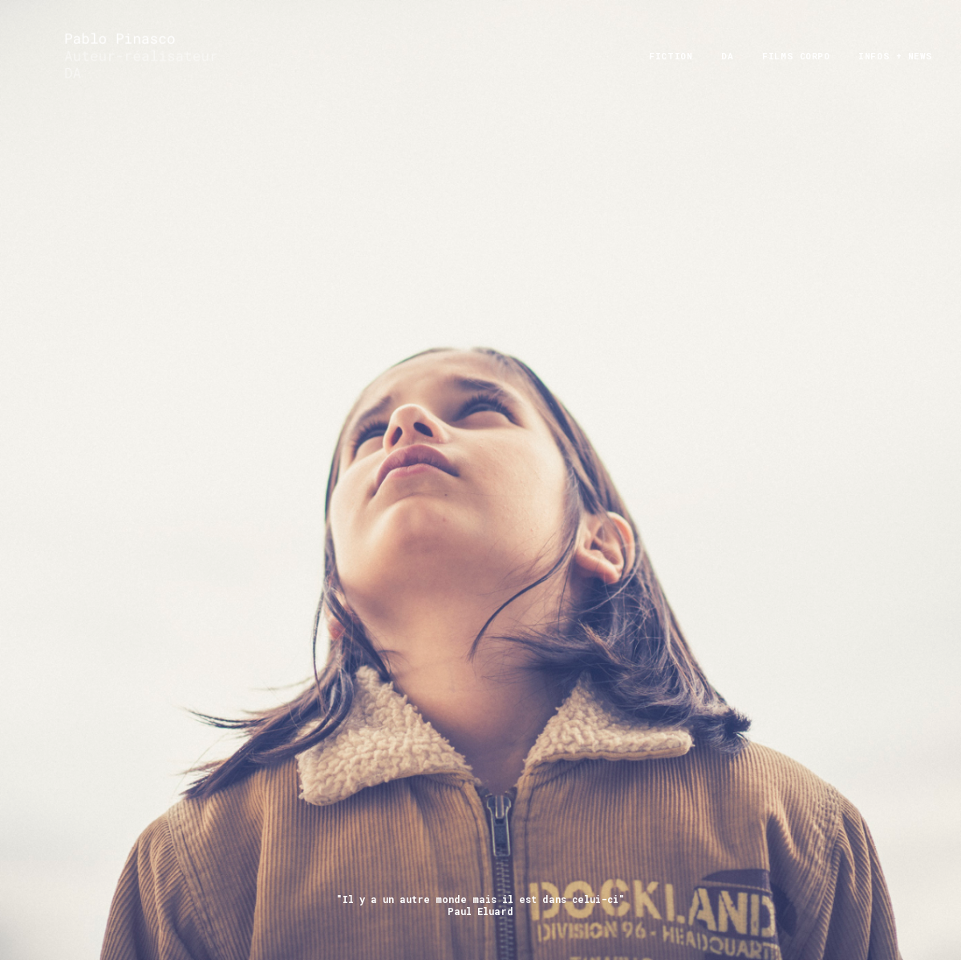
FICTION (670, 73)
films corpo (795, 73)
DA (727, 73)
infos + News (895, 73)
